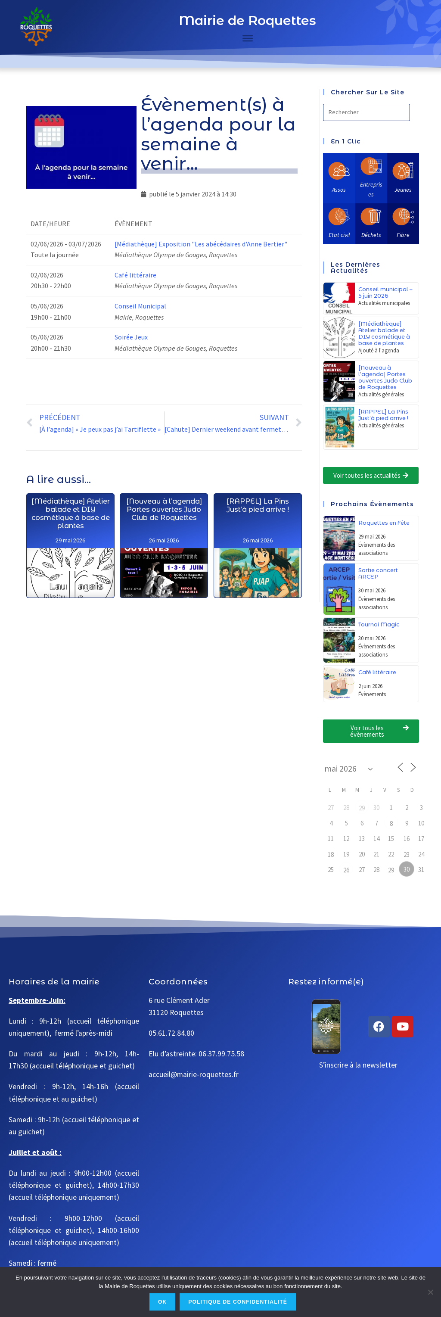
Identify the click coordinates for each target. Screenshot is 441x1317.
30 (407, 869)
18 (331, 854)
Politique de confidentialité (237, 1302)
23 (407, 854)
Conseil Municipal (140, 306)
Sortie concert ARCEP (378, 573)
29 (362, 808)
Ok (162, 1302)
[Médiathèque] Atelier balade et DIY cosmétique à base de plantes (70, 543)
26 (346, 870)
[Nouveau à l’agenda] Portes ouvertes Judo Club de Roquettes (164, 552)
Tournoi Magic (379, 624)
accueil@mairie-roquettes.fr (194, 1074)
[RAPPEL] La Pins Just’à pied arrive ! (258, 607)
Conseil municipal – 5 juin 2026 (385, 292)
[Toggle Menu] (247, 38)
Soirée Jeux (131, 337)
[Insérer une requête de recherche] (366, 112)
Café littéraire (135, 275)
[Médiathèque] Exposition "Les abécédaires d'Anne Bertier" (201, 244)
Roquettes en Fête (384, 523)
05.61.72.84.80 (171, 1033)
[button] (371, 475)
